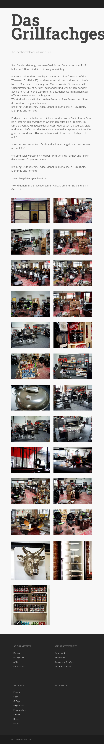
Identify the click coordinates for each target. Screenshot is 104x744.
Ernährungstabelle (62, 666)
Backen (16, 723)
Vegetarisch (18, 705)
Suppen (16, 714)
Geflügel (17, 701)
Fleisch (16, 692)
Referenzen (59, 657)
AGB (15, 662)
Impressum (18, 666)
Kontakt (17, 653)
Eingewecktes (19, 710)
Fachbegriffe (60, 653)
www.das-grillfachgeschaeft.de (28, 178)
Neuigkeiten (19, 657)
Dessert (16, 719)
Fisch (15, 696)
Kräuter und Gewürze (64, 662)
